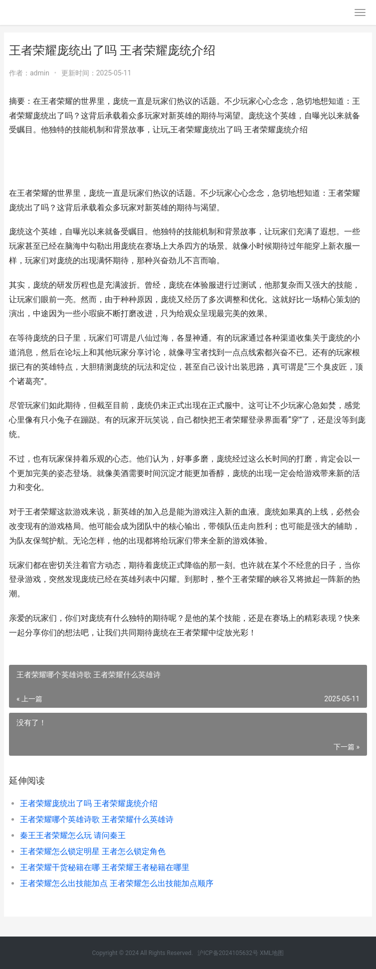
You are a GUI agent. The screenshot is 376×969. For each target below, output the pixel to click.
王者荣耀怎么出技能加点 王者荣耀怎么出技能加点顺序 (116, 883)
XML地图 (272, 953)
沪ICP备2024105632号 (227, 953)
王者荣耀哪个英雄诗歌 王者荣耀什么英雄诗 (97, 819)
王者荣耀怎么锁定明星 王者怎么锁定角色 (93, 851)
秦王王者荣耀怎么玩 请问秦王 (73, 835)
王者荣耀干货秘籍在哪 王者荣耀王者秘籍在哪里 (104, 867)
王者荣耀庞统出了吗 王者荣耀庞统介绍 (89, 803)
